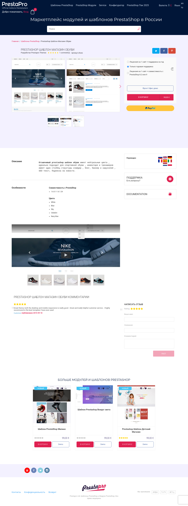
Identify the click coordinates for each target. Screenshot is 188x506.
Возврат (52, 492)
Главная (15, 41)
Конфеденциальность (34, 492)
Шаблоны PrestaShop (62, 5)
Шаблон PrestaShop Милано (52, 429)
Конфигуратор (116, 5)
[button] (120, 87)
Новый (40, 388)
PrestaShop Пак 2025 (138, 5)
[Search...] (94, 29)
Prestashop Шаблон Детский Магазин (136, 430)
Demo (60, 444)
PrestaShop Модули (86, 5)
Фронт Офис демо (150, 88)
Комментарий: (130, 336)
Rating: (127, 309)
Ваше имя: (128, 314)
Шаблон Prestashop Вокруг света (94, 409)
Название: (128, 325)
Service (102, 5)
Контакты (16, 492)
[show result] (139, 29)
